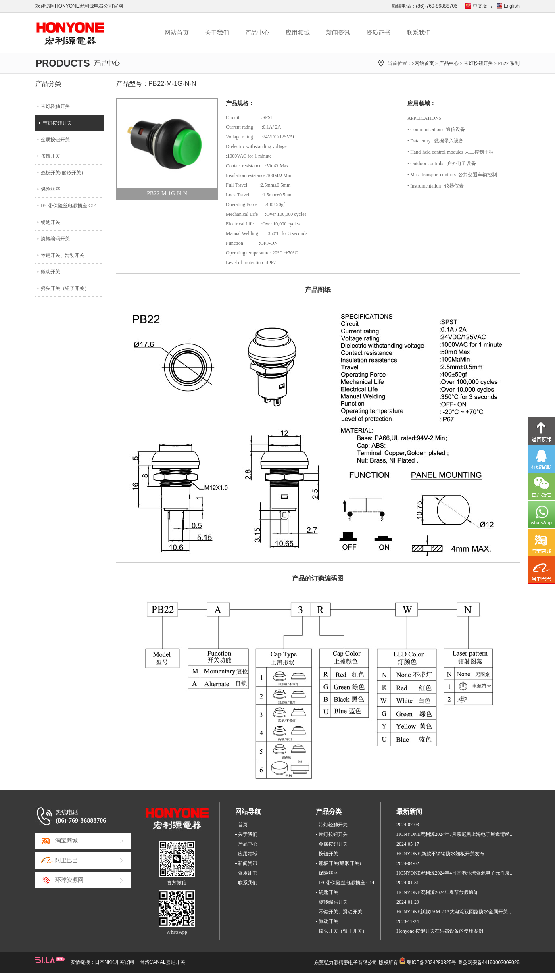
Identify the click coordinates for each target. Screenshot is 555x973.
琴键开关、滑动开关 (62, 255)
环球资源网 (69, 880)
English (512, 6)
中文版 (480, 6)
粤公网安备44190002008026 (489, 962)
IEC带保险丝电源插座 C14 (68, 205)
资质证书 (378, 32)
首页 (243, 824)
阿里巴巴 (66, 860)
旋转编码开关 (55, 239)
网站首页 (177, 32)
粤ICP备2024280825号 (431, 962)
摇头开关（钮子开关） (65, 288)
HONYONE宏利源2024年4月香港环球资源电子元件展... (454, 873)
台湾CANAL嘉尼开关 (162, 962)
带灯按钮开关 (478, 63)
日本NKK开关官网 (114, 962)
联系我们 (419, 32)
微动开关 (50, 272)
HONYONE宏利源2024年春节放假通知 (437, 892)
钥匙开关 (50, 222)
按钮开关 (50, 156)
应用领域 (298, 32)
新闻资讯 (338, 32)
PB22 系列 (509, 63)
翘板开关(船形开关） (63, 172)
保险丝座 (50, 189)
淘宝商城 (66, 841)
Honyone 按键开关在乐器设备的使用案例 (439, 931)
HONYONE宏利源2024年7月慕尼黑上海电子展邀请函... (454, 834)
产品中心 (257, 32)
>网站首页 (423, 63)
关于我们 (217, 32)
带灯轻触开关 (55, 106)
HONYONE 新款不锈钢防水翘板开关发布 (440, 853)
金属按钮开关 (55, 139)
